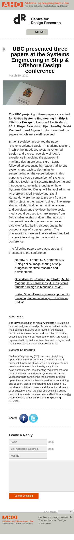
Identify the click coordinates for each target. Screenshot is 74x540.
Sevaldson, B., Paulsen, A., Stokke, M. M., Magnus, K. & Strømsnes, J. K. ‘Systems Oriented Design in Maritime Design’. (42, 283)
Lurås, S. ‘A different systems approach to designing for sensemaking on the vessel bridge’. (42, 298)
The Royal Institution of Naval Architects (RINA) (36, 322)
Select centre (49, 518)
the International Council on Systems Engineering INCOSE (40, 398)
